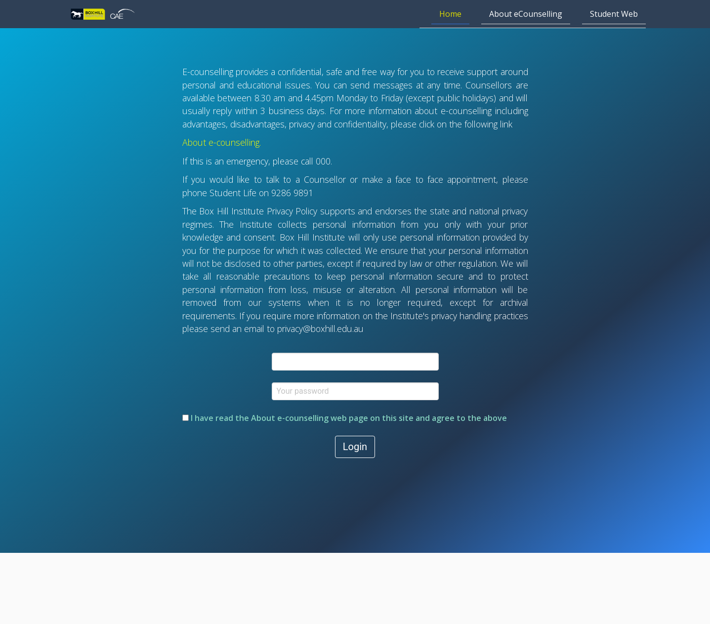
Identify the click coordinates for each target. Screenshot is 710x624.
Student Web (614, 13)
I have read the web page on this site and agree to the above (344, 418)
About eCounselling (525, 13)
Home (450, 13)
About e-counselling (220, 142)
